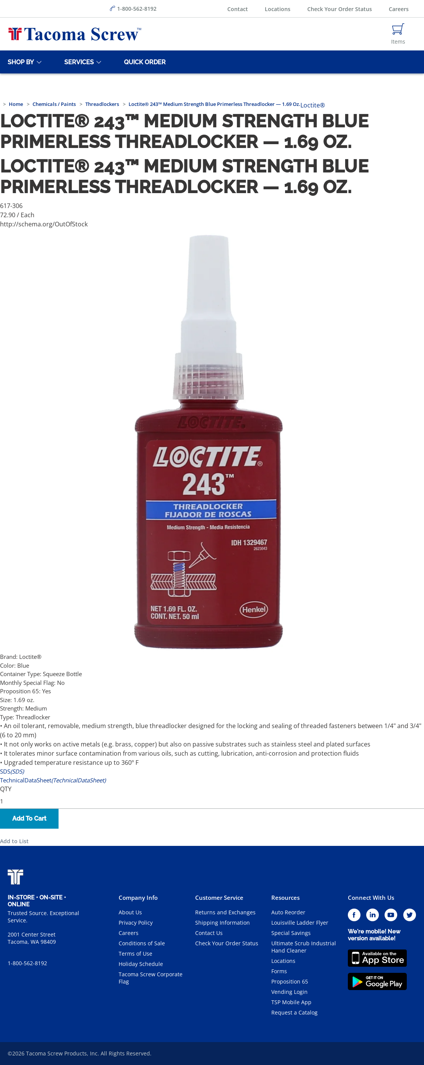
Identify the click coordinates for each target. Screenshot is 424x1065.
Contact (237, 9)
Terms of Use (135, 953)
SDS (12, 771)
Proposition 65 (289, 981)
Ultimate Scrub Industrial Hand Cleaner (303, 947)
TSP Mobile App (291, 1002)
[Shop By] (19, 61)
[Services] (77, 61)
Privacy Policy (136, 922)
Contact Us (209, 933)
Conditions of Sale (142, 943)
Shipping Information (222, 922)
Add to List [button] (14, 841)
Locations (277, 9)
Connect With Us (371, 897)
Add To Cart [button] (29, 818)
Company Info (138, 897)
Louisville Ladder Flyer (299, 922)
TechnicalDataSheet (53, 780)
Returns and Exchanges (225, 912)
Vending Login (289, 991)
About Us (130, 912)
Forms (279, 971)
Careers (399, 9)
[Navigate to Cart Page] (398, 34)
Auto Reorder (288, 912)
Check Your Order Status (339, 9)
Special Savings (291, 933)
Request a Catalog (294, 1012)
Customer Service (219, 897)
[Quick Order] (143, 61)
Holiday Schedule (141, 963)
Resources (285, 897)
